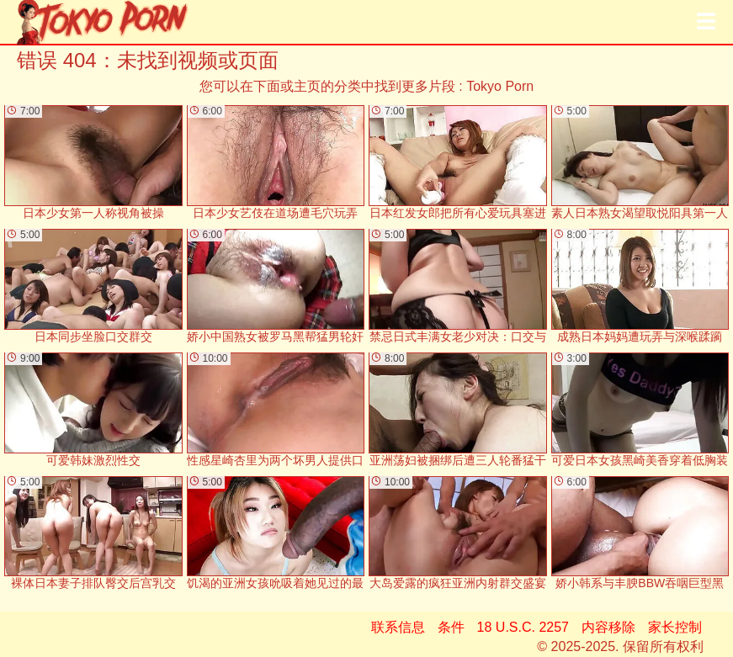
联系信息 (398, 627)
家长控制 (675, 627)
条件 (451, 627)
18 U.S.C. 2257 (523, 627)
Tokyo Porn (500, 86)
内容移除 (608, 627)
